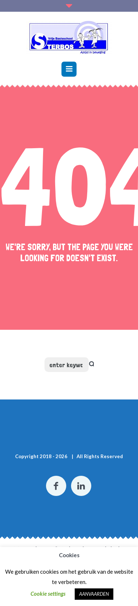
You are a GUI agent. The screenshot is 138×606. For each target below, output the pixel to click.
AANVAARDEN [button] (94, 594)
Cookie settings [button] (48, 593)
